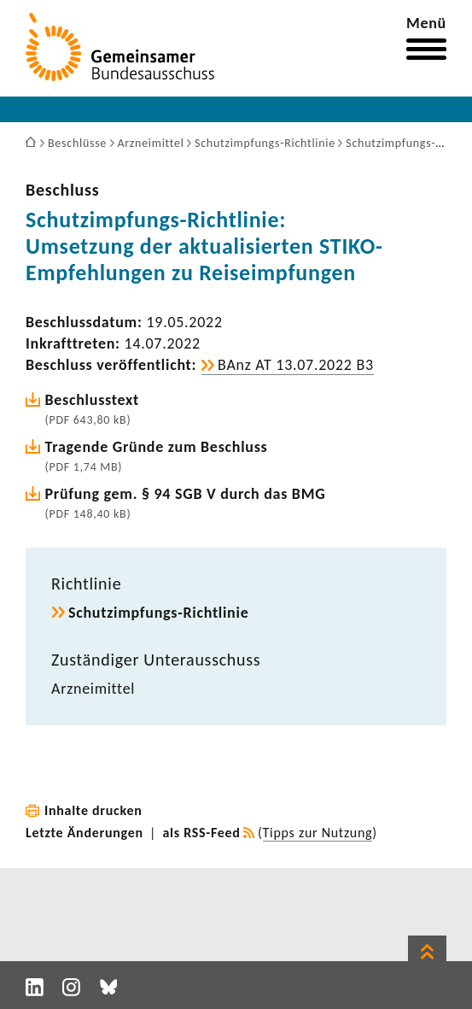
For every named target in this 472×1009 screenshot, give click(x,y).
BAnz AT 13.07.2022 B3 (296, 364)
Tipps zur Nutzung (318, 832)
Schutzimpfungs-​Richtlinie (158, 612)
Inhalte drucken (93, 810)
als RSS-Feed (202, 832)
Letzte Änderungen (84, 832)
